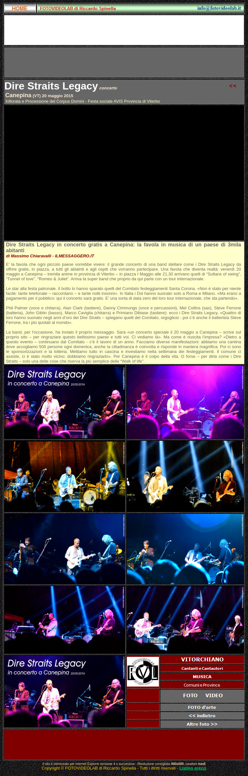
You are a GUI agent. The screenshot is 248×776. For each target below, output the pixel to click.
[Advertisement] (124, 62)
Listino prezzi (193, 768)
